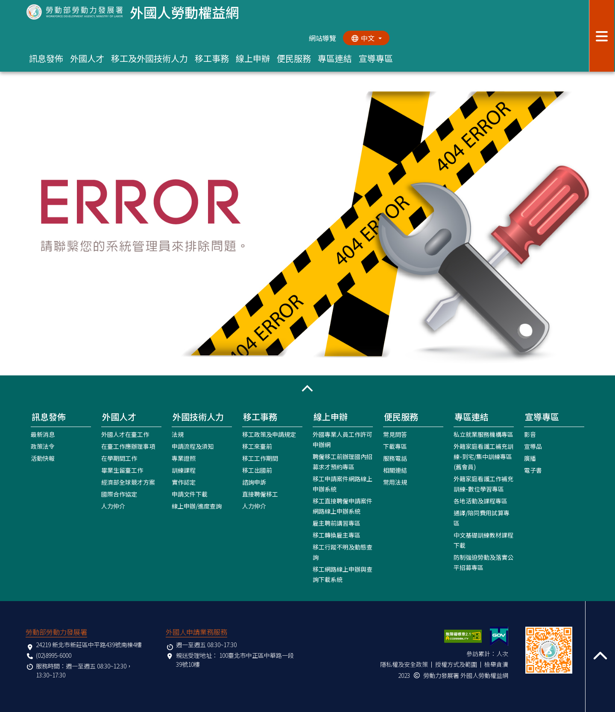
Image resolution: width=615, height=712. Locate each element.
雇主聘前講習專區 (336, 522)
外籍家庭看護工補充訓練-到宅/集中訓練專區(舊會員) (483, 456)
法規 (178, 434)
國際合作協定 (119, 493)
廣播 (530, 457)
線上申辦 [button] (253, 58)
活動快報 (43, 457)
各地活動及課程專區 (480, 500)
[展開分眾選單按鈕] (602, 36)
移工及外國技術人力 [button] (149, 58)
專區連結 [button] (335, 58)
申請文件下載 (190, 493)
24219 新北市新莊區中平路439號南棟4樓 (89, 644)
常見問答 (395, 434)
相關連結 (395, 469)
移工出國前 (257, 469)
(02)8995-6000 (53, 655)
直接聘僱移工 (260, 493)
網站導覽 (322, 38)
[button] (307, 388)
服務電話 (395, 457)
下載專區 (395, 446)
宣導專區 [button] (376, 58)
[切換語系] (366, 38)
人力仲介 (113, 505)
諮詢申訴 (254, 481)
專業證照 (184, 457)
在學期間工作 (119, 457)
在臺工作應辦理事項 (128, 446)
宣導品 (533, 446)
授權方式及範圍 (456, 664)
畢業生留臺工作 (122, 469)
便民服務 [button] (294, 58)
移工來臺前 (257, 446)
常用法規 (395, 481)
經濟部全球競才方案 (128, 481)
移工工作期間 (260, 457)
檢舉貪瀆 (496, 664)
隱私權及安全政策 (404, 664)
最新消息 (43, 434)
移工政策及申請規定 (269, 434)
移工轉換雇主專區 (336, 534)
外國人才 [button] (87, 58)
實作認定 (184, 481)
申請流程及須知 (193, 446)
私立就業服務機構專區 (483, 434)
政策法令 (43, 446)
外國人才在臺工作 (125, 434)
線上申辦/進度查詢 (197, 505)
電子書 (533, 469)
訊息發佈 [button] (46, 58)
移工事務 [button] (212, 58)
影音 (530, 434)
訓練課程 (184, 469)
